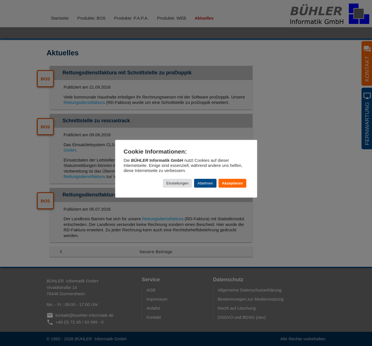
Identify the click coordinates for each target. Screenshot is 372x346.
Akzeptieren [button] (232, 183)
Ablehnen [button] (205, 183)
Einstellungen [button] (177, 183)
